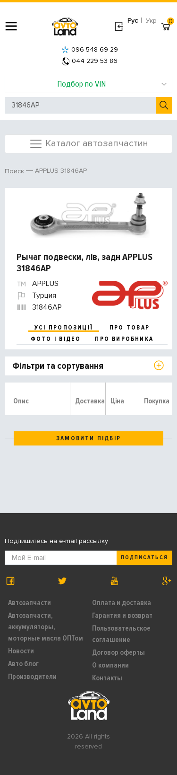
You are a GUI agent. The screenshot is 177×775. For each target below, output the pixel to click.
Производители (32, 676)
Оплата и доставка (121, 602)
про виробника (124, 339)
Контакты (107, 678)
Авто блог (23, 663)
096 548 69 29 (89, 49)
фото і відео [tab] (56, 339)
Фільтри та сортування (57, 366)
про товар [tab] (130, 327)
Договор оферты (118, 652)
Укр (151, 21)
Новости (21, 651)
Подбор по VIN (112, 84)
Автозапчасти (29, 602)
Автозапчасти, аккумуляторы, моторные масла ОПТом (45, 626)
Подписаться (144, 557)
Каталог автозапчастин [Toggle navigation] (88, 144)
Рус (132, 21)
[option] (90, 215)
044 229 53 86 (90, 61)
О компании (110, 665)
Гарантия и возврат (122, 615)
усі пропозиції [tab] (63, 327)
